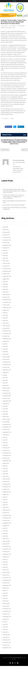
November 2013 (7, 611)
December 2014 (7, 577)
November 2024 (7, 271)
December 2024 (7, 268)
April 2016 (5, 536)
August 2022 (6, 341)
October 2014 (6, 582)
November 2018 (7, 455)
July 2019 (5, 437)
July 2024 (5, 281)
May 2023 (5, 318)
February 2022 (6, 357)
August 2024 (6, 279)
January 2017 (6, 512)
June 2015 (5, 562)
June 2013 (5, 624)
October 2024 (6, 273)
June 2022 (5, 346)
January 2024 (6, 297)
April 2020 (5, 414)
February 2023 (6, 325)
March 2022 (6, 354)
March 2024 (6, 292)
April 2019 (5, 445)
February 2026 (6, 232)
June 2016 (5, 531)
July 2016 (5, 528)
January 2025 (6, 266)
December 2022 (7, 331)
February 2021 (6, 388)
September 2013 (7, 616)
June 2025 (5, 253)
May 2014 (5, 595)
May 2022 (5, 349)
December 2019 (7, 424)
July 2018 (5, 466)
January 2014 (6, 606)
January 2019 (6, 450)
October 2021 (6, 367)
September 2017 (7, 492)
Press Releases (5, 118)
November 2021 (7, 364)
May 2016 (5, 533)
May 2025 (5, 255)
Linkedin (20, 126)
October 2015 (6, 551)
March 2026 (6, 229)
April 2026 (5, 227)
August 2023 (6, 310)
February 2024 (6, 294)
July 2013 (5, 621)
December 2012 (7, 640)
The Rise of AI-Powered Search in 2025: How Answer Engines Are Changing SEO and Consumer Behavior (13, 196)
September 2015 (7, 554)
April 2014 (5, 598)
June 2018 (5, 468)
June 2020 (5, 408)
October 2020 (6, 398)
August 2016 (6, 525)
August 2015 (6, 556)
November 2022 (7, 333)
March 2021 (6, 385)
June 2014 (5, 593)
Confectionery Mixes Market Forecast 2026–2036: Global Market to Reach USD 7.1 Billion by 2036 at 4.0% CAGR (14, 191)
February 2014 (6, 603)
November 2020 (7, 395)
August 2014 (6, 588)
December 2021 (7, 362)
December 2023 (7, 299)
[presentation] (23, 134)
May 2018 (5, 471)
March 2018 (6, 476)
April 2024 (5, 289)
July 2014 (5, 590)
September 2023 (7, 307)
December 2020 (7, 393)
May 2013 (5, 627)
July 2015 (5, 559)
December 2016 (7, 515)
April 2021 (5, 382)
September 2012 (7, 647)
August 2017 (6, 494)
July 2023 (5, 312)
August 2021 (6, 372)
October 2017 (6, 489)
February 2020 (6, 419)
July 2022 (5, 344)
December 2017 (7, 484)
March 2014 (6, 601)
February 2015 (6, 572)
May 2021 (5, 380)
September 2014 (7, 585)
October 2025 (6, 242)
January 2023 (6, 328)
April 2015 (5, 567)
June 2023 (5, 315)
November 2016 (7, 518)
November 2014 (7, 580)
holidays (12, 118)
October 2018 (6, 458)
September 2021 (7, 370)
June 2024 (5, 284)
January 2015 (6, 575)
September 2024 (7, 276)
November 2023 (7, 302)
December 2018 (7, 453)
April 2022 (5, 351)
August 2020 (6, 403)
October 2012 (6, 645)
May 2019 (5, 442)
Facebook (8, 126)
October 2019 (6, 429)
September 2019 (7, 432)
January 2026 (6, 234)
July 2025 (5, 250)
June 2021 (5, 377)
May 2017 (5, 502)
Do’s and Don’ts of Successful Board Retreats (14, 205)
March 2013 (6, 632)
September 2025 (7, 245)
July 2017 (5, 497)
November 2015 (7, 549)
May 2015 (5, 564)
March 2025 (6, 260)
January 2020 (6, 421)
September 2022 (7, 338)
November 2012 (7, 642)
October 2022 (6, 336)
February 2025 (6, 263)
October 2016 (6, 520)
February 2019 (6, 447)
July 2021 (5, 375)
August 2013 (6, 619)
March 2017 (6, 507)
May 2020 (5, 411)
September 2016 (7, 523)
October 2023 (6, 305)
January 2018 (6, 481)
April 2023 (5, 320)
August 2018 (6, 463)
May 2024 (5, 286)
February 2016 (6, 541)
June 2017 (5, 499)
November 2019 (7, 427)
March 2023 (6, 323)
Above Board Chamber (16, 657)
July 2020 (5, 406)
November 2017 (7, 486)
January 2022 (6, 359)
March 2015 (6, 569)
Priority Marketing (13, 25)
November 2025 (7, 240)
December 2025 (7, 237)
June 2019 (5, 440)
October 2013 (6, 614)
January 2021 (6, 390)
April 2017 (5, 505)
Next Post (24, 149)
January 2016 (6, 543)
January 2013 (6, 637)
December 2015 (7, 546)
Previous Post (5, 149)
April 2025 (5, 258)
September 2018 (7, 460)
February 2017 (6, 510)
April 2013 (5, 629)
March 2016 (6, 538)
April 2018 (5, 473)
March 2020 (6, 416)
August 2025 (6, 247)
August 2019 (6, 434)
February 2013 (6, 634)
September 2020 (7, 401)
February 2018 (6, 479)
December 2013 (7, 608)
